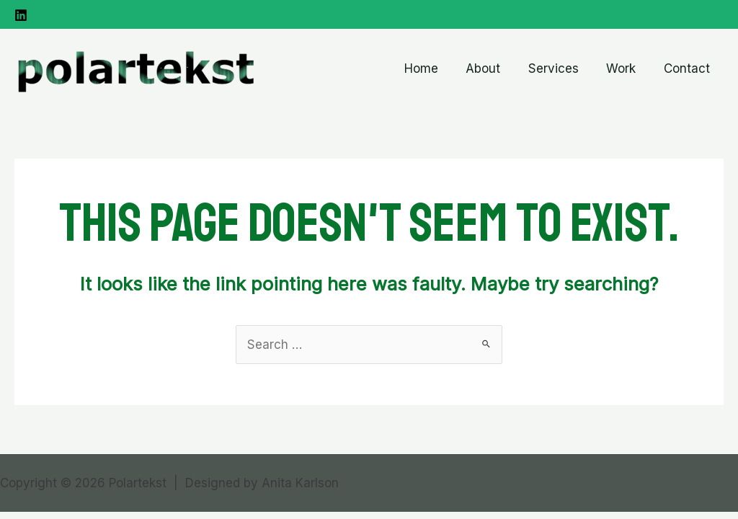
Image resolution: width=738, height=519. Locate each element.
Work (626, 68)
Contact (688, 68)
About (494, 68)
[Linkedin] (20, 15)
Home (436, 68)
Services (561, 68)
